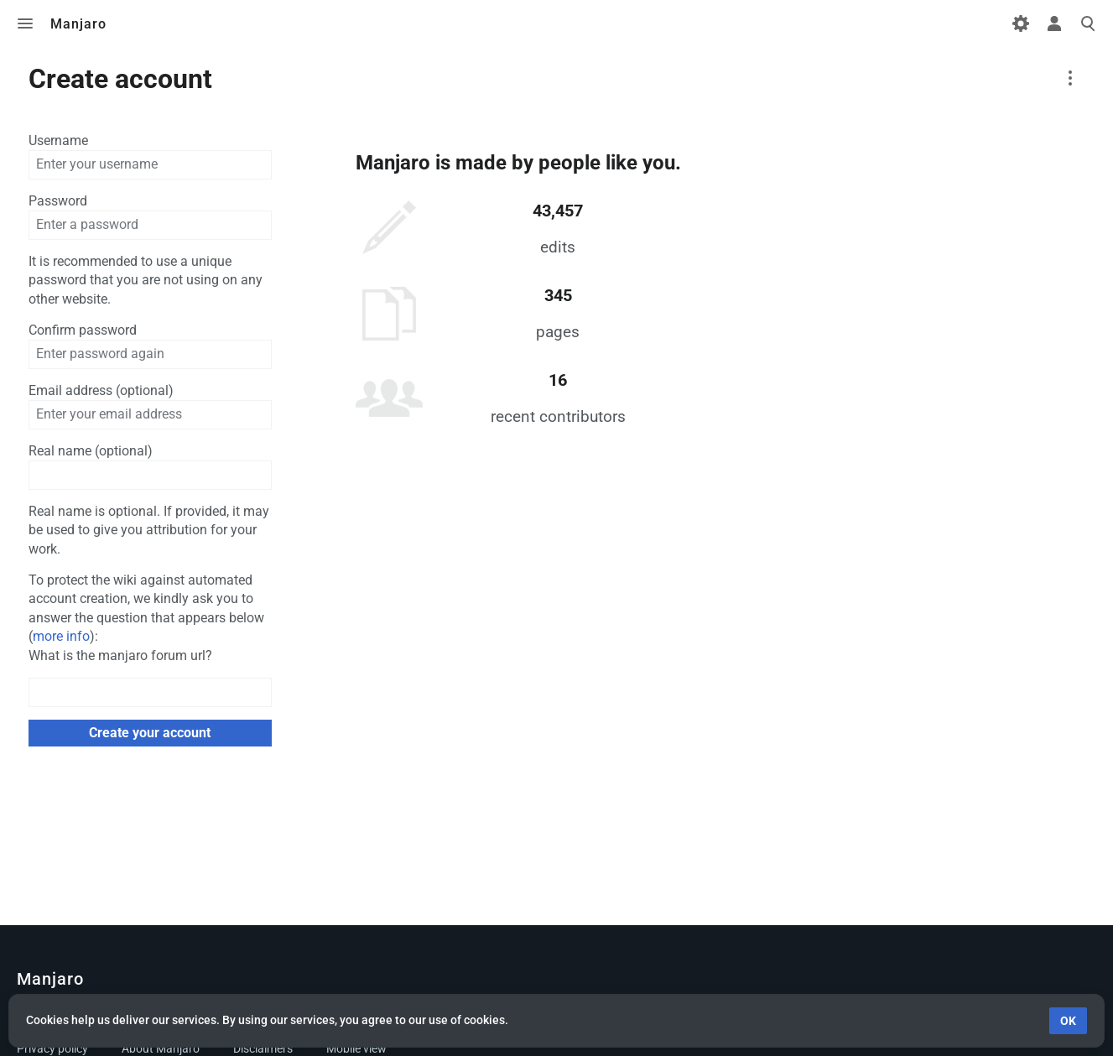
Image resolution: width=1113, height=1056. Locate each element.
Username (58, 140)
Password (58, 201)
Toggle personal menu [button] (1054, 23)
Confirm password (83, 330)
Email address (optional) (101, 390)
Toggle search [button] (1088, 23)
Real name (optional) (91, 451)
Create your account (150, 733)
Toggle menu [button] (25, 23)
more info (61, 636)
